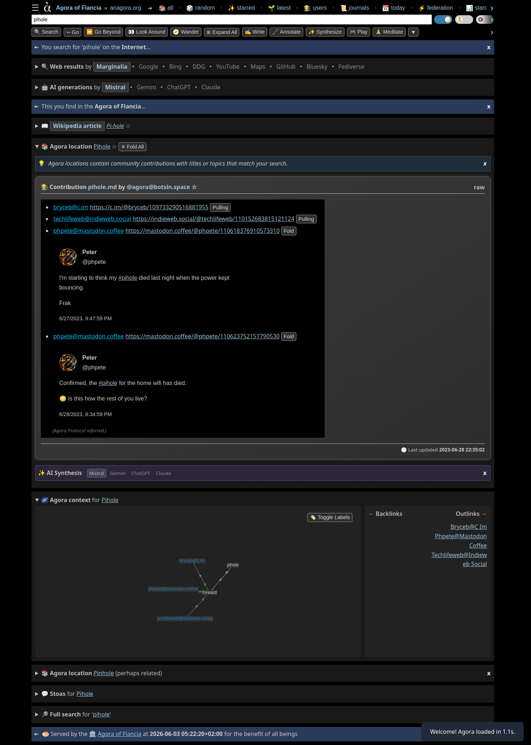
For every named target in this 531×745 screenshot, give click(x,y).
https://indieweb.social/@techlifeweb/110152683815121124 (213, 219)
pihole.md (102, 187)
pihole (85, 694)
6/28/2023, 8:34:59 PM (85, 414)
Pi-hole (115, 126)
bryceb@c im (468, 527)
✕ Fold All (132, 147)
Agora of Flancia (120, 734)
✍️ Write (255, 32)
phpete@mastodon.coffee (88, 231)
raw (479, 187)
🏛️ (92, 734)
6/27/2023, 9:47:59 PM (85, 319)
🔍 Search (46, 32)
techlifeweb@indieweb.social (92, 219)
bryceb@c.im (71, 207)
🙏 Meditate (389, 32)
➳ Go (72, 32)
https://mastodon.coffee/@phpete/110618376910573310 (202, 231)
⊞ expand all (221, 32)
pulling (220, 207)
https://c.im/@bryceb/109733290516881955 (149, 207)
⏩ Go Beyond (103, 32)
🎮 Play (359, 32)
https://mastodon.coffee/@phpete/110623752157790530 (202, 336)
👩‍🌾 (44, 187)
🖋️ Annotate (286, 32)
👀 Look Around (146, 32)
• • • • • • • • (204, 67)
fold (289, 231)
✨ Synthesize (325, 32)
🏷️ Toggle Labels (330, 517)
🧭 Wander (186, 32)
